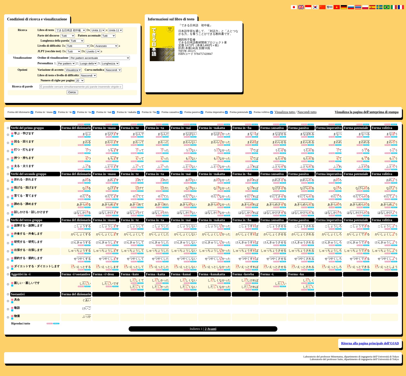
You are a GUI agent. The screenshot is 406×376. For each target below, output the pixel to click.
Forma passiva (193, 112)
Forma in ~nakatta (128, 112)
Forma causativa (171, 112)
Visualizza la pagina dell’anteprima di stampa (367, 112)
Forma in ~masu (45, 112)
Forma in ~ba (151, 112)
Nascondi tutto (307, 112)
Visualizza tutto (285, 112)
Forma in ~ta (85, 112)
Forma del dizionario (20, 112)
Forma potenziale (241, 112)
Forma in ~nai (105, 112)
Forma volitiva (263, 112)
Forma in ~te (66, 112)
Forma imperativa (216, 112)
